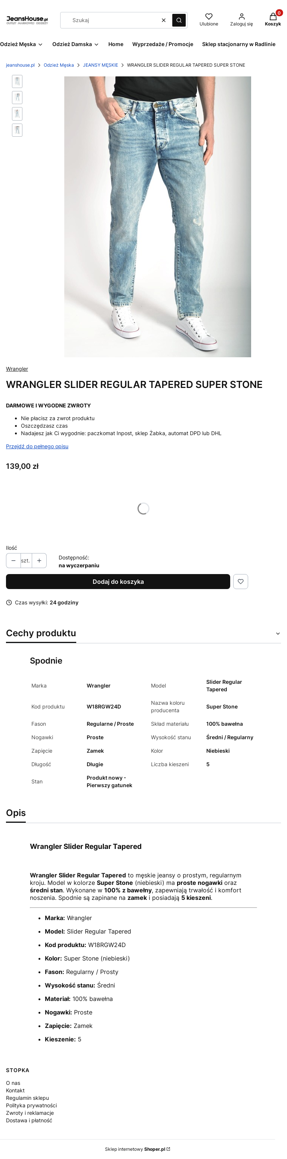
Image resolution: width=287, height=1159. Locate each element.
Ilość (11, 547)
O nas (13, 1083)
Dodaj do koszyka (118, 581)
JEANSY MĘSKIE (100, 65)
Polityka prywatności (31, 1105)
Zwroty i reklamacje (30, 1113)
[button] (179, 20)
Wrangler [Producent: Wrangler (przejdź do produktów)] (17, 368)
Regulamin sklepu (27, 1098)
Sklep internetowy (135, 1149)
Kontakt (15, 1090)
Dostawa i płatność (29, 1120)
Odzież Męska (59, 65)
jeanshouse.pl (20, 65)
